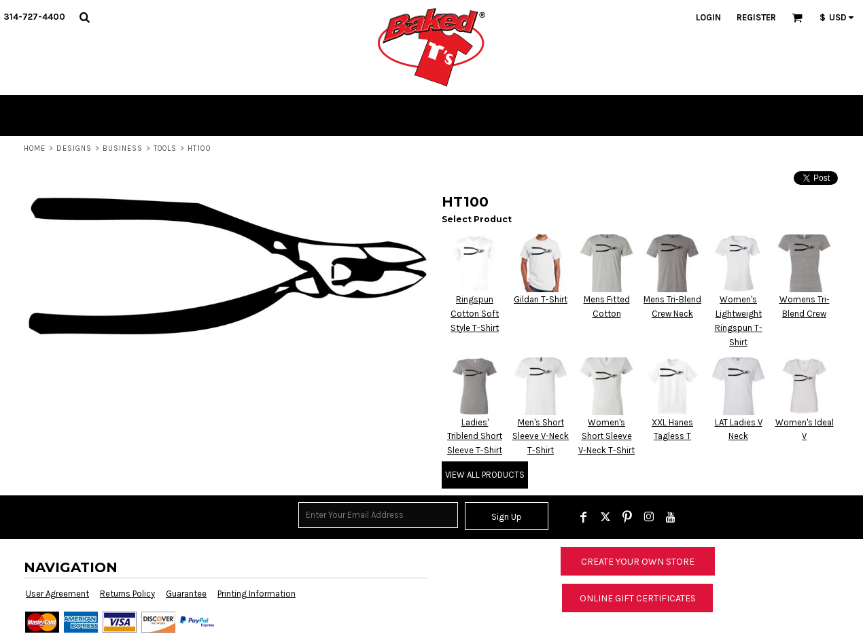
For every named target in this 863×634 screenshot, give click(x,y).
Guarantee (186, 593)
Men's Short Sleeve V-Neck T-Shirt (540, 436)
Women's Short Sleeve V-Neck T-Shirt (606, 436)
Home (35, 148)
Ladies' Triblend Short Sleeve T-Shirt (474, 436)
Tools (165, 148)
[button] (84, 17)
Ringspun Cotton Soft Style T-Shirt (475, 313)
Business (123, 148)
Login (708, 17)
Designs (74, 148)
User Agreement (57, 593)
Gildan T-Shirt (540, 299)
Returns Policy (127, 593)
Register (756, 17)
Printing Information (256, 593)
